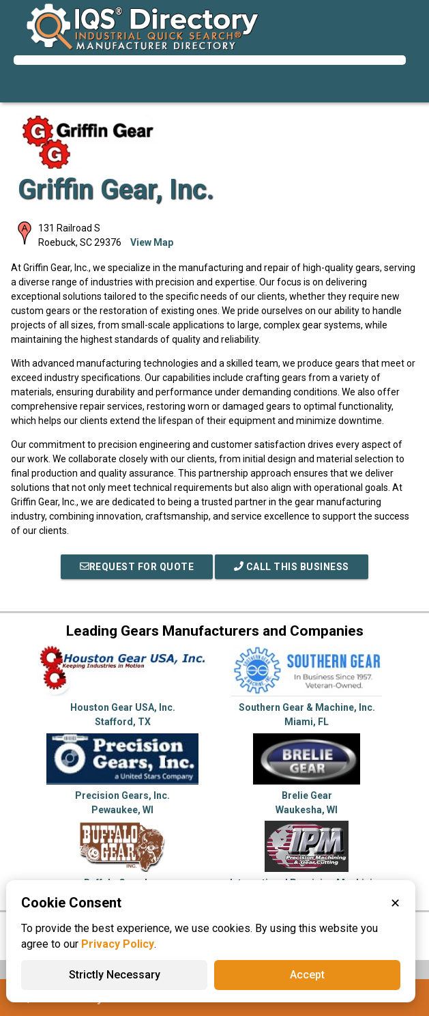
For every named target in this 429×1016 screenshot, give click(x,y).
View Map (151, 242)
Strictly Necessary (114, 974)
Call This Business (291, 566)
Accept (307, 974)
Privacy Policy (117, 943)
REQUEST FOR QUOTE (137, 566)
